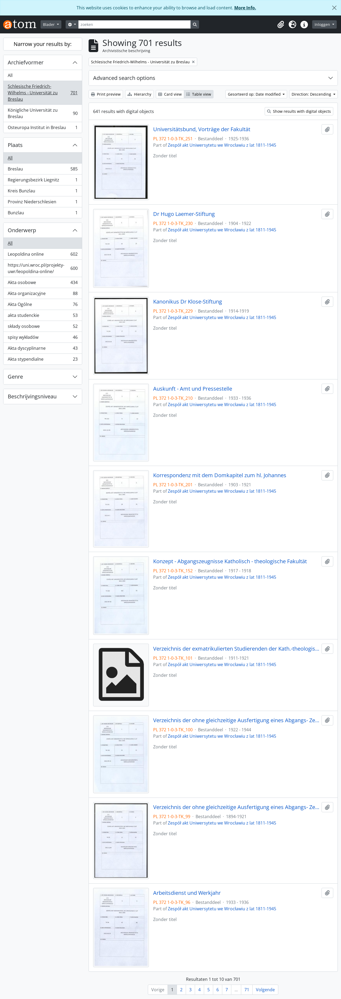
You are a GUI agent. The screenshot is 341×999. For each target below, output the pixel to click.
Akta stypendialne (42, 360)
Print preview (106, 94)
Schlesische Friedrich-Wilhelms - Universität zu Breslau (42, 92)
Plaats (15, 145)
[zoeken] (134, 24)
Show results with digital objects (299, 111)
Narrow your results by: (43, 44)
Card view (170, 94)
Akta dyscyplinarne (42, 349)
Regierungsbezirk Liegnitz (42, 181)
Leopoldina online (42, 255)
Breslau (42, 170)
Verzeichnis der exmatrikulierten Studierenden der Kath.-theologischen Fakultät (236, 649)
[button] (281, 24)
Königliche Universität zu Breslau (42, 113)
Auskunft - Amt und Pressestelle (192, 389)
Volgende (265, 990)
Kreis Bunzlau (42, 192)
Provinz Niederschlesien (42, 203)
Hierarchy (139, 94)
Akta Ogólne (42, 305)
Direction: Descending (312, 94)
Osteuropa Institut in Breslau (42, 128)
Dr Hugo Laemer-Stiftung (184, 214)
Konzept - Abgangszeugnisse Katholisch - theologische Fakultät (230, 561)
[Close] (334, 7)
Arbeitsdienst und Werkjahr (187, 893)
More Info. (245, 8)
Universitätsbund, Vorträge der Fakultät (201, 129)
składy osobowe (42, 327)
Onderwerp (22, 230)
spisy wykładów (42, 338)
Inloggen (323, 24)
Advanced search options (124, 77)
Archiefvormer (25, 62)
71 (246, 990)
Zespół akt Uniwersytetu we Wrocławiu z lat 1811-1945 (222, 145)
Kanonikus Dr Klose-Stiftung (187, 301)
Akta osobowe (42, 283)
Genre (15, 376)
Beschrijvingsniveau (32, 396)
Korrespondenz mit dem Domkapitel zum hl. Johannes (219, 475)
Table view (198, 94)
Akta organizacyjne (42, 294)
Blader (49, 24)
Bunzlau (42, 213)
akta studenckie (42, 316)
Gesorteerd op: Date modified (255, 94)
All (10, 75)
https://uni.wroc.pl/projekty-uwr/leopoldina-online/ (42, 268)
